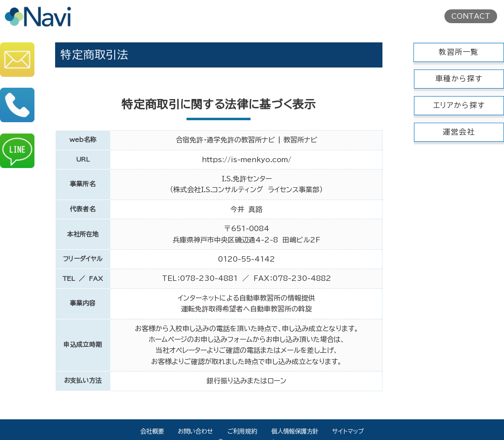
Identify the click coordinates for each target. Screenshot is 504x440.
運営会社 (459, 131)
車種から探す (459, 78)
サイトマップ (348, 431)
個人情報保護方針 (294, 431)
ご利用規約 (242, 431)
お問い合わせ (195, 431)
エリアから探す (459, 105)
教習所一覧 (458, 52)
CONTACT (470, 16)
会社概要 (152, 431)
